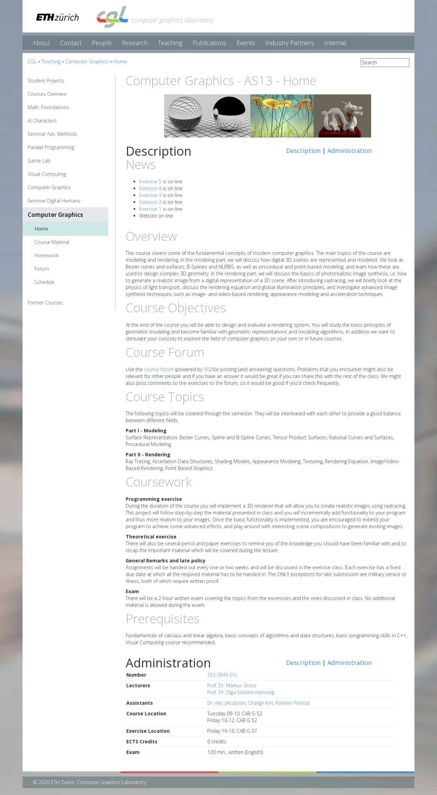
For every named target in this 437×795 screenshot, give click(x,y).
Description (303, 150)
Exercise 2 (150, 202)
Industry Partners (289, 43)
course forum (159, 369)
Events (246, 43)
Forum (41, 268)
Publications (209, 43)
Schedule (44, 282)
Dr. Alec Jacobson (226, 703)
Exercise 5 (150, 181)
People (102, 43)
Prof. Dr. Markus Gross (231, 685)
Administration (349, 150)
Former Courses (45, 302)
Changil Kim (260, 703)
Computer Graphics (87, 61)
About (41, 43)
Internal (335, 43)
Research (135, 43)
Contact (71, 43)
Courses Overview (47, 94)
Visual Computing (47, 174)
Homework (46, 255)
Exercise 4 (150, 188)
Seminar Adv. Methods (52, 134)
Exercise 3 (150, 195)
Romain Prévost (293, 703)
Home (120, 61)
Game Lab (39, 160)
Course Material (51, 242)
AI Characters (42, 120)
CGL (32, 61)
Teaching (170, 43)
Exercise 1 (150, 209)
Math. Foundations (48, 107)
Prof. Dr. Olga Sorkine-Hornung (240, 692)
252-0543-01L (222, 675)
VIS (207, 369)
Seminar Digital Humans (54, 200)
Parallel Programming (51, 147)
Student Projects (46, 80)
